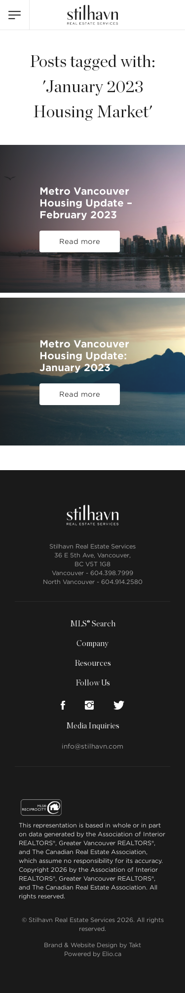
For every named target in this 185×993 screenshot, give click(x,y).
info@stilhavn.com (92, 746)
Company (92, 644)
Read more (79, 241)
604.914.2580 (122, 581)
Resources (92, 663)
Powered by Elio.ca (92, 954)
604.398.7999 (111, 573)
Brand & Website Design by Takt (92, 945)
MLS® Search (92, 624)
